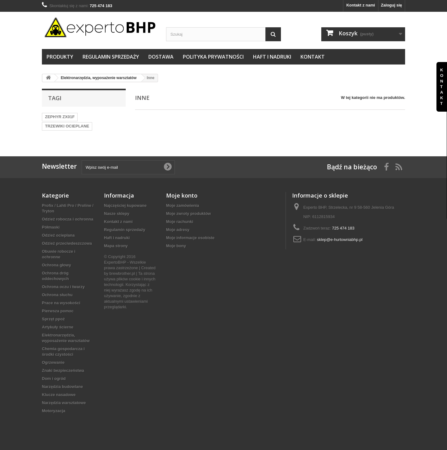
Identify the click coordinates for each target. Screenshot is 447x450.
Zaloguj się (391, 5)
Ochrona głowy (56, 265)
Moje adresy (177, 229)
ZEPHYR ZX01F (59, 116)
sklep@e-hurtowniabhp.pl (340, 239)
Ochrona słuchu (57, 294)
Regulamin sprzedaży (111, 56)
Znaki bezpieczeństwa (63, 370)
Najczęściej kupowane (125, 205)
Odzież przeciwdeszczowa (67, 243)
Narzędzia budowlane (62, 386)
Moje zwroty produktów (188, 213)
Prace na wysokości (61, 303)
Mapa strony (116, 245)
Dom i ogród (54, 378)
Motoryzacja (53, 410)
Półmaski (51, 227)
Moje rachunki (179, 221)
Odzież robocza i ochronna (67, 219)
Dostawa (161, 56)
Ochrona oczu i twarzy (63, 286)
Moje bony (176, 245)
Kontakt (312, 56)
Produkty (60, 56)
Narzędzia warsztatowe (64, 402)
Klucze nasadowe (58, 394)
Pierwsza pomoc (58, 311)
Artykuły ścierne (57, 327)
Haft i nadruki (272, 56)
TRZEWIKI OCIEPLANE (67, 126)
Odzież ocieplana (58, 235)
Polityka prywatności (213, 56)
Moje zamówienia (182, 205)
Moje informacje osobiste (190, 237)
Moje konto (181, 195)
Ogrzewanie (53, 362)
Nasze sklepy (116, 213)
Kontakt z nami (360, 5)
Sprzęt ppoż (53, 319)
